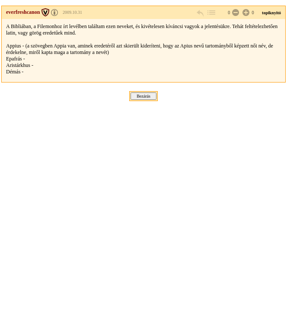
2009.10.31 (72, 12)
